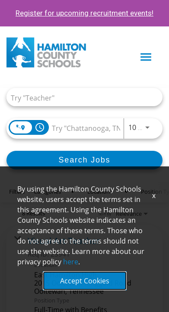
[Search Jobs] (84, 160)
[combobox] (80, 97)
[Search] (84, 160)
